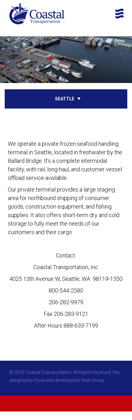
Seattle (64, 98)
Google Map (66, 333)
